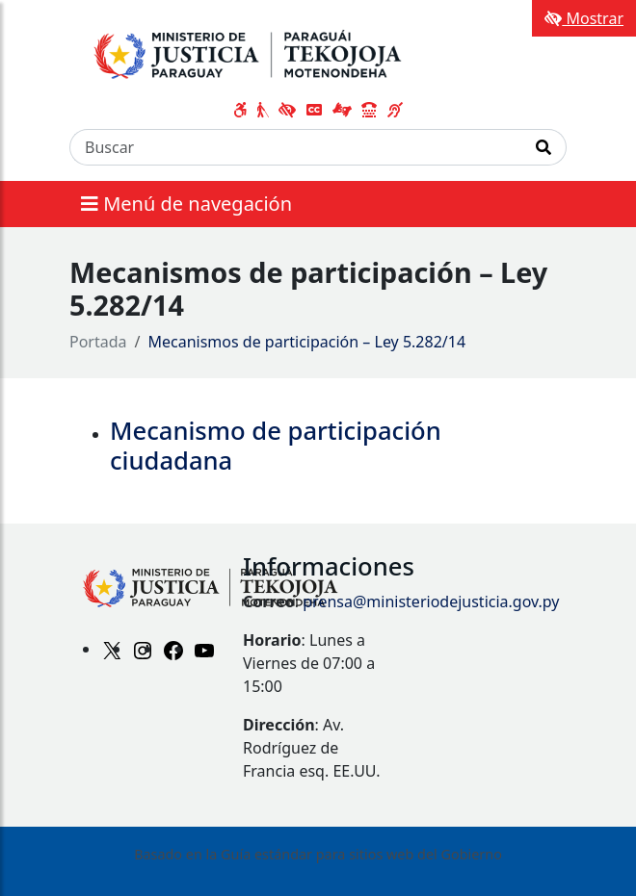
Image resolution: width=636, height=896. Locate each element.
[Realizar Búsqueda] (544, 147)
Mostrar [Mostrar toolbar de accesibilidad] (583, 18)
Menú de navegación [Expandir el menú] (186, 204)
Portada (98, 341)
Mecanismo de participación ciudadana (275, 445)
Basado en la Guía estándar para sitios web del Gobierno (318, 854)
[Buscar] (295, 147)
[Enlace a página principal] (268, 51)
